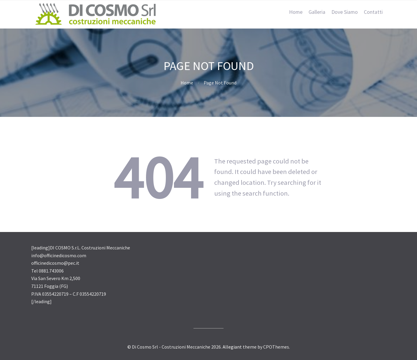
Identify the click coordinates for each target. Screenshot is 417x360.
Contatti (373, 12)
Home (296, 12)
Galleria (317, 12)
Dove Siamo (344, 12)
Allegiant (232, 347)
